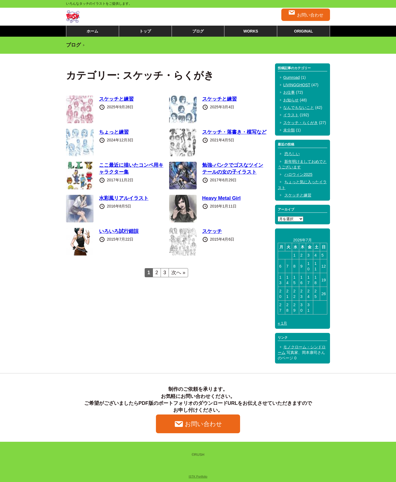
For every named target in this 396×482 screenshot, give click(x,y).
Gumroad (291, 77)
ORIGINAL (303, 31)
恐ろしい (292, 154)
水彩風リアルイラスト (123, 198)
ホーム (92, 31)
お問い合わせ (305, 13)
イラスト (291, 115)
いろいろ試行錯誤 (119, 231)
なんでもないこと (298, 107)
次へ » (178, 272)
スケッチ (212, 231)
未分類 (289, 130)
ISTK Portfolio (198, 476)
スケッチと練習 (116, 99)
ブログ (198, 31)
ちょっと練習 (114, 132)
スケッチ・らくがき (300, 122)
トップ (145, 31)
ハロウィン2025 (298, 174)
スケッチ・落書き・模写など (234, 132)
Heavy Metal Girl (221, 198)
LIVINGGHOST (296, 85)
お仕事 (289, 92)
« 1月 (282, 323)
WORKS (250, 31)
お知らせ (291, 100)
